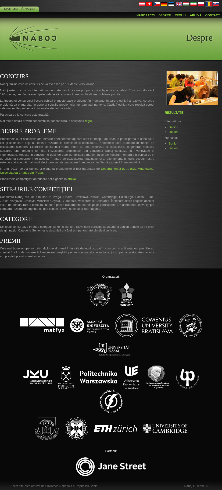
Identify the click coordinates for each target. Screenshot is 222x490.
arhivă (72, 179)
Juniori (173, 132)
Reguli (180, 15)
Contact (212, 15)
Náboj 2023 (145, 15)
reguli (88, 121)
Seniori (173, 127)
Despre (164, 15)
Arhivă (196, 15)
